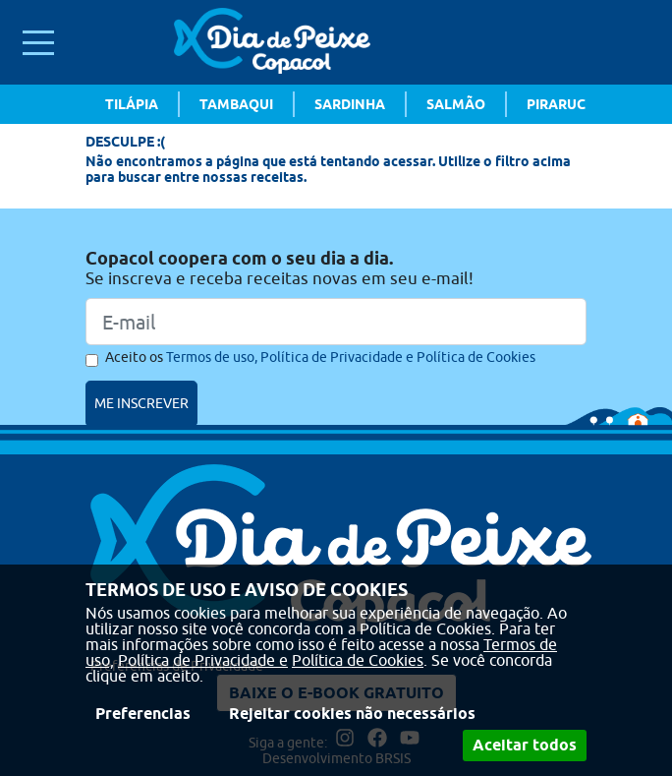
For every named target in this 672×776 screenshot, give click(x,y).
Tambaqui (236, 104)
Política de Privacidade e (203, 660)
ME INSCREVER (141, 403)
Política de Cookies (357, 660)
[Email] (336, 321)
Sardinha (349, 104)
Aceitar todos (525, 745)
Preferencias (143, 713)
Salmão (455, 104)
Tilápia (131, 104)
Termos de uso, (211, 357)
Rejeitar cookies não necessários (352, 713)
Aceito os (320, 357)
